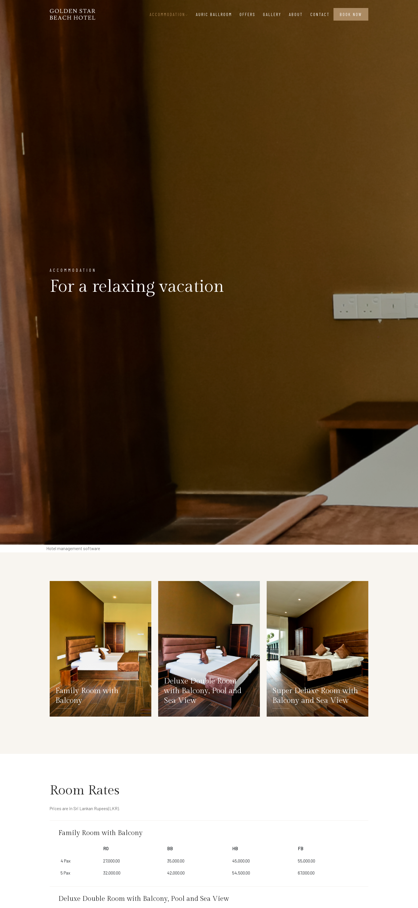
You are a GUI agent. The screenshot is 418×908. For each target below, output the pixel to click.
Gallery (272, 14)
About (296, 14)
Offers (248, 14)
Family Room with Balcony (86, 695)
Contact (320, 14)
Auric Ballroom (214, 14)
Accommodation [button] (169, 14)
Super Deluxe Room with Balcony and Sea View (315, 695)
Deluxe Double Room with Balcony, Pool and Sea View (203, 691)
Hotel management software (73, 548)
